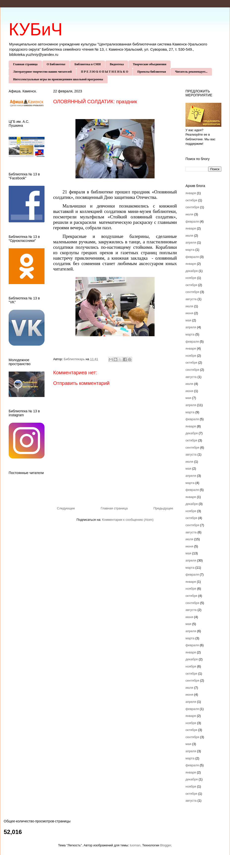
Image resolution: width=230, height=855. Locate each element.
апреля (190, 242)
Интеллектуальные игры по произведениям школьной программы (58, 79)
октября (191, 200)
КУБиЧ (36, 29)
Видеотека (117, 64)
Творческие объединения (149, 64)
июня (189, 313)
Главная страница (25, 64)
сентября (192, 207)
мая (188, 320)
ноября (190, 278)
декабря (191, 271)
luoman (135, 845)
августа (191, 299)
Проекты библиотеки (151, 71)
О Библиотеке (56, 64)
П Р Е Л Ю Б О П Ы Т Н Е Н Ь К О (104, 71)
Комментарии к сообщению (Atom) (128, 519)
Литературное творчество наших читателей (42, 71)
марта (189, 249)
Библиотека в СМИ (87, 64)
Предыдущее (163, 508)
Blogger (165, 845)
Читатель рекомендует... (191, 71)
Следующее (66, 508)
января (190, 193)
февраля (192, 221)
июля (189, 214)
